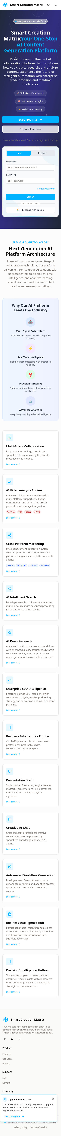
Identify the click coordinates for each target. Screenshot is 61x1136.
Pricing (5, 1063)
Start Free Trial (30, 119)
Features (6, 1054)
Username (11, 161)
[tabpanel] (30, 186)
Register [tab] (42, 153)
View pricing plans (14, 1116)
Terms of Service (39, 1127)
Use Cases (7, 1058)
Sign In (30, 196)
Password (11, 174)
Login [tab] (18, 153)
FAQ (4, 1078)
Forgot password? (46, 188)
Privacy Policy (20, 1127)
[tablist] (30, 153)
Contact (6, 1082)
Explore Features (30, 129)
